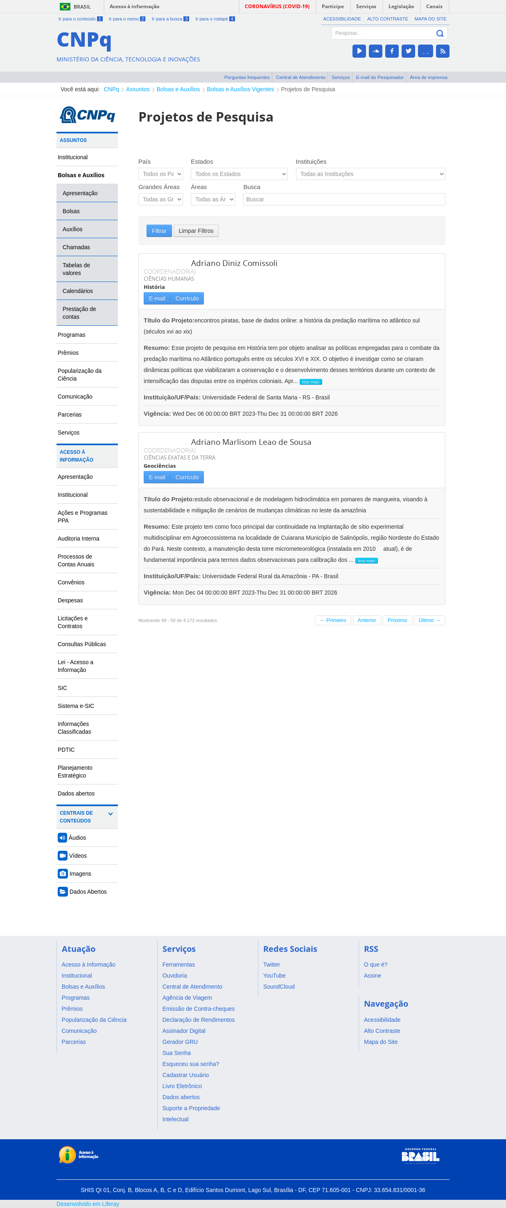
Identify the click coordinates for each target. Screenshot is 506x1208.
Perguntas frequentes (247, 77)
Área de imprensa (428, 77)
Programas (72, 334)
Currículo (187, 298)
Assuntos (138, 89)
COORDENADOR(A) (170, 271)
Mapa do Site (431, 18)
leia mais (311, 381)
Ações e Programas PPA (83, 516)
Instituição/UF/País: (173, 397)
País (144, 161)
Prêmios (68, 352)
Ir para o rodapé (215, 18)
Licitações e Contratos (73, 622)
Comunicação (75, 396)
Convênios (71, 582)
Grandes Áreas (159, 186)
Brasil (82, 6)
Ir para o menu (127, 18)
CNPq (111, 89)
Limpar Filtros (196, 231)
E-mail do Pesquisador (380, 77)
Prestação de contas (79, 313)
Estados (202, 161)
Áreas (199, 186)
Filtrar (159, 231)
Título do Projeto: (169, 320)
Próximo (397, 620)
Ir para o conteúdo (81, 18)
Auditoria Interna (78, 538)
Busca (251, 186)
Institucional (73, 157)
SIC (62, 688)
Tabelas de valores (76, 269)
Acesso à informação (134, 6)
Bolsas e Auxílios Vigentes (240, 89)
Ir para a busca (170, 18)
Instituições (311, 161)
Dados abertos (76, 793)
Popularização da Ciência (80, 374)
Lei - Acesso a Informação (75, 666)
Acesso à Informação (76, 456)
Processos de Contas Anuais (76, 560)
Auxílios (73, 229)
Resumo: (157, 347)
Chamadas (76, 247)
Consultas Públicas (82, 644)
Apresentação (80, 193)
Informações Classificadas (74, 728)
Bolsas (71, 211)
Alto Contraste (387, 18)
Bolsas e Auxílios (178, 89)
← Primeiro (333, 620)
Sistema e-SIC (76, 706)
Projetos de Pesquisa (308, 89)
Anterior (367, 620)
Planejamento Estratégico (75, 771)
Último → (429, 620)
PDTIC (66, 749)
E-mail (157, 298)
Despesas (70, 600)
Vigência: (158, 413)
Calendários (78, 291)
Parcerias (70, 414)
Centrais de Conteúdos (76, 817)
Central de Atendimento (300, 77)
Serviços (341, 77)
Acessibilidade (342, 18)
